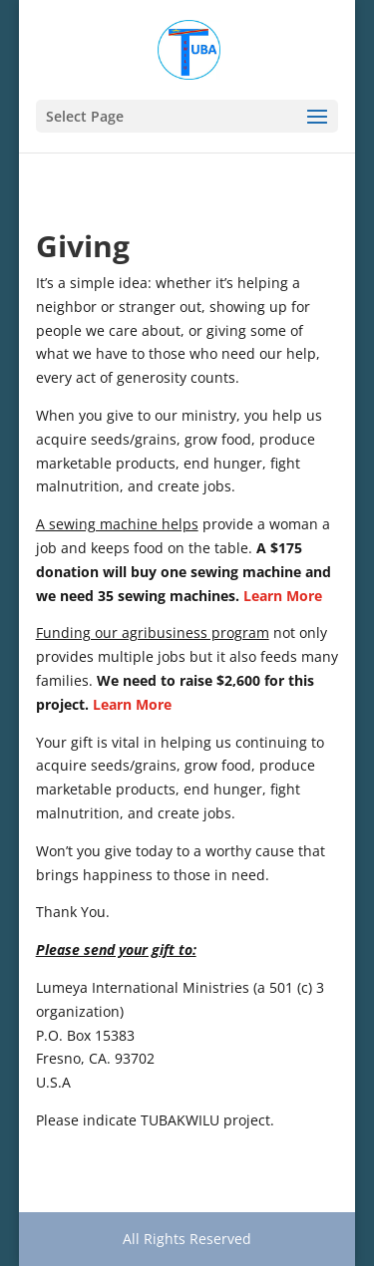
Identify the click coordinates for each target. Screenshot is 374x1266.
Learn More (282, 595)
